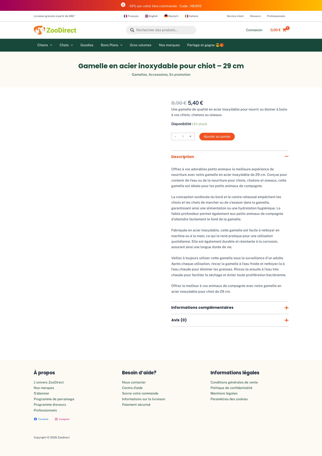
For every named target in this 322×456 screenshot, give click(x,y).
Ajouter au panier (217, 136)
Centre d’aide (132, 388)
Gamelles (139, 75)
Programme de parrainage (54, 399)
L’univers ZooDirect (49, 382)
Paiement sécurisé (136, 405)
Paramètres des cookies (229, 399)
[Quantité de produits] (183, 136)
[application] (50, 45)
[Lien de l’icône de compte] (254, 30)
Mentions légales (224, 393)
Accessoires (158, 75)
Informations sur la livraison (144, 399)
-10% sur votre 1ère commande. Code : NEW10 (161, 5)
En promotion (179, 75)
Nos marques (44, 388)
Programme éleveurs (50, 405)
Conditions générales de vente (234, 382)
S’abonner (42, 393)
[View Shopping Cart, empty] (277, 30)
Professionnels (45, 410)
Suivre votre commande (140, 393)
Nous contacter (134, 382)
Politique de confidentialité (232, 388)
